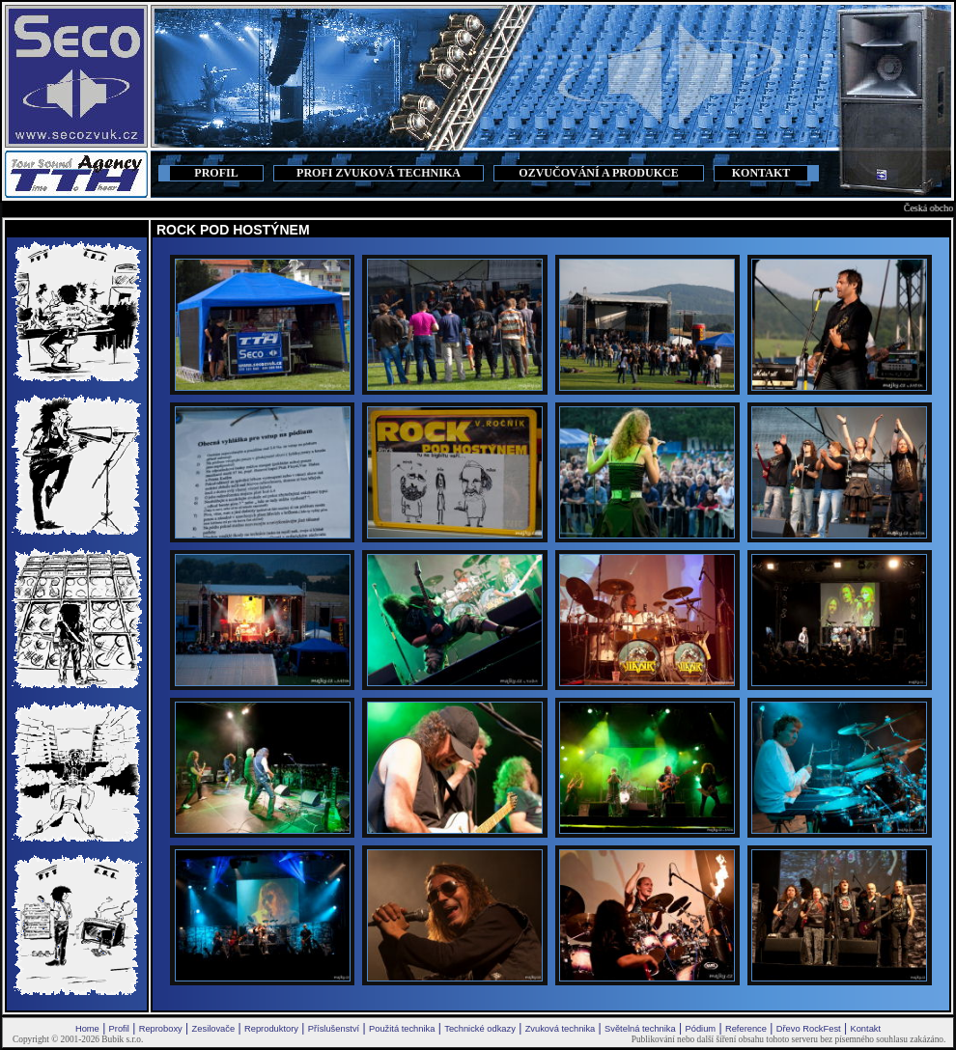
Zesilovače (214, 1029)
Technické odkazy (480, 1029)
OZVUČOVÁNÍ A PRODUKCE (598, 173)
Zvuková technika (560, 1029)
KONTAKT (761, 173)
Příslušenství (333, 1029)
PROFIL (216, 173)
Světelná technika (640, 1029)
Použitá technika (402, 1029)
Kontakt (865, 1029)
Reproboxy (161, 1029)
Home (87, 1029)
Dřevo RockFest (808, 1029)
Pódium (700, 1029)
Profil (119, 1029)
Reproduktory (271, 1029)
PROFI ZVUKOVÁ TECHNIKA (378, 173)
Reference (746, 1029)
